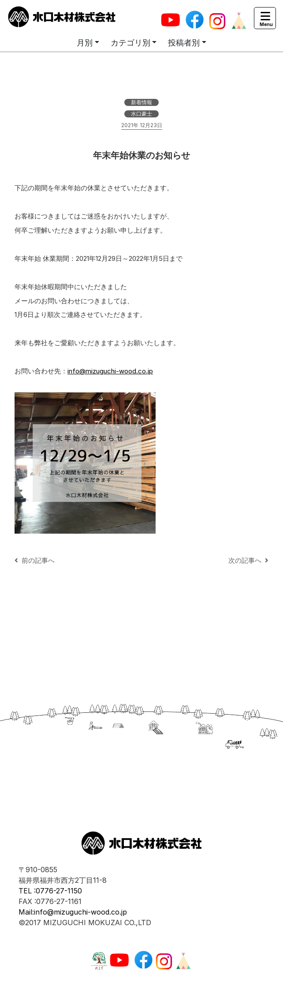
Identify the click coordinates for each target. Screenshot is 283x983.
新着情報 (141, 102)
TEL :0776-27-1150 (50, 890)
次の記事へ (248, 560)
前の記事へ (35, 560)
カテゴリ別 (130, 42)
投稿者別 (184, 42)
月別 (85, 42)
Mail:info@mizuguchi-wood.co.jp (73, 912)
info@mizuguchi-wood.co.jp (110, 371)
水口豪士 (141, 113)
